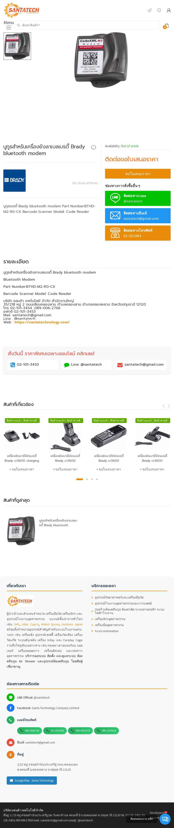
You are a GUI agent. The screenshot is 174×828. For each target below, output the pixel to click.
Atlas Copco (30, 624)
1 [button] (79, 479)
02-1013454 (57, 730)
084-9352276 (83, 730)
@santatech (42, 697)
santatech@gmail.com (40, 742)
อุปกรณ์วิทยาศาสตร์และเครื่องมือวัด (117, 597)
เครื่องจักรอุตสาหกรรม (108, 619)
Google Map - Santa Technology (32, 780)
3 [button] (92, 479)
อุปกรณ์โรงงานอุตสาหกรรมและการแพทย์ (121, 603)
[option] (101, 60)
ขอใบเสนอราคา (138, 173)
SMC (17, 624)
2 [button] (87, 479)
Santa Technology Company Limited (55, 708)
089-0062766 (32, 730)
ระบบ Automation (104, 631)
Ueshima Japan (72, 624)
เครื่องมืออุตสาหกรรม (107, 625)
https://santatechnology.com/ (42, 322)
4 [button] (97, 479)
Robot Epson (50, 624)
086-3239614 (109, 730)
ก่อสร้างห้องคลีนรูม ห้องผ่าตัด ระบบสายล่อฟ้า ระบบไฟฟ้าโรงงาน (127, 611)
